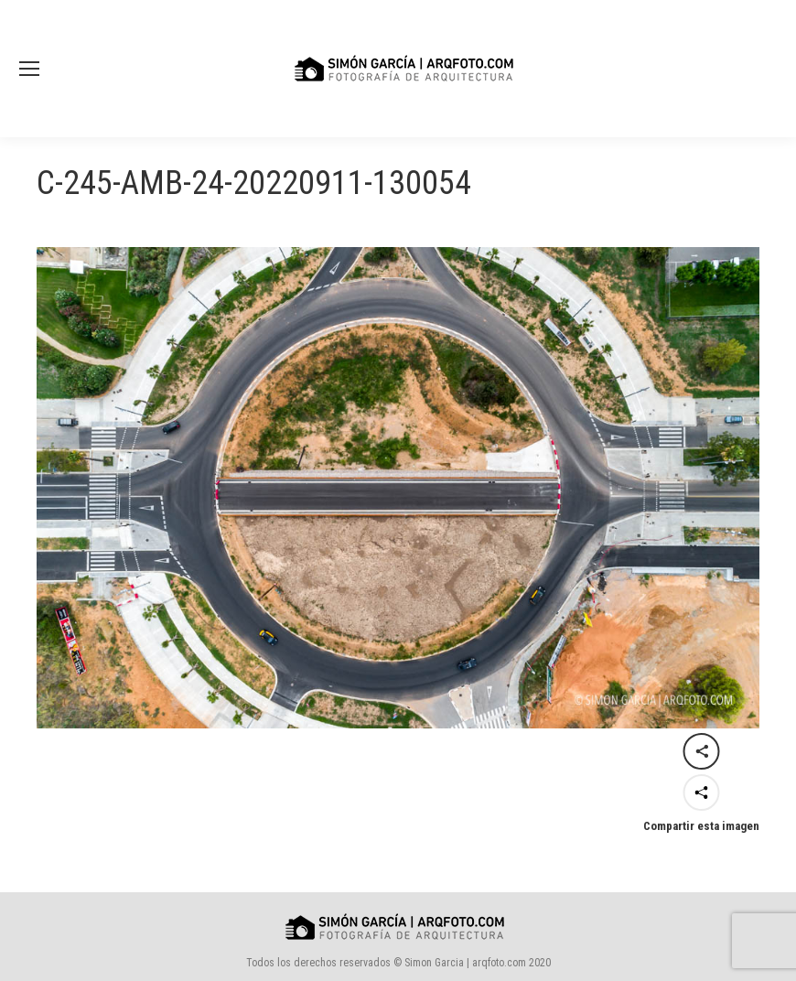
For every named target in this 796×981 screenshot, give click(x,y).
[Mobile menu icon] (29, 69)
